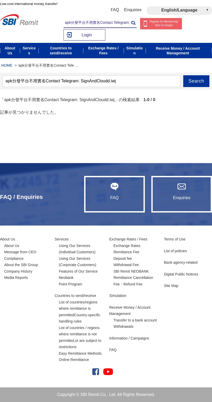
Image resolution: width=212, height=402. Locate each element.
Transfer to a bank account (135, 320)
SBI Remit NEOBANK (131, 271)
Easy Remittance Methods (80, 353)
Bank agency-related (180, 262)
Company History (18, 271)
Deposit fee (122, 258)
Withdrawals (123, 326)
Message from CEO (20, 252)
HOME (6, 65)
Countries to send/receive (75, 296)
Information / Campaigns (129, 338)
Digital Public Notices (181, 274)
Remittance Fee (126, 252)
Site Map (171, 286)
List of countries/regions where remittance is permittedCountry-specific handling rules (79, 312)
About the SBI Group (21, 265)
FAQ (115, 10)
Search (196, 81)
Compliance (14, 258)
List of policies (175, 251)
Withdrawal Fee (126, 265)
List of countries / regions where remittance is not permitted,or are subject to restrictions (80, 337)
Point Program (70, 284)
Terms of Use (174, 239)
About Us (7, 239)
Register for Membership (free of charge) (164, 23)
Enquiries (133, 10)
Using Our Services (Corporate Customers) (77, 261)
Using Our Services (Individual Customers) (77, 249)
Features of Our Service (78, 271)
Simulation (117, 296)
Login (87, 35)
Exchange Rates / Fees (128, 239)
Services (62, 239)
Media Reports (16, 277)
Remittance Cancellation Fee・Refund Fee (133, 280)
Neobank (66, 277)
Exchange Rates (126, 246)
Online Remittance (74, 360)
